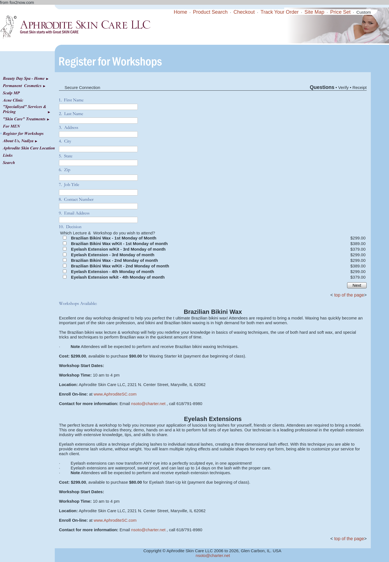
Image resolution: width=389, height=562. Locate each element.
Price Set (340, 12)
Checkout (244, 12)
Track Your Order (279, 12)
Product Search (210, 12)
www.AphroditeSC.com (115, 394)
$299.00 (358, 238)
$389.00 (358, 243)
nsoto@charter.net (148, 403)
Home (180, 12)
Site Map (314, 12)
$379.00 (358, 249)
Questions (322, 87)
